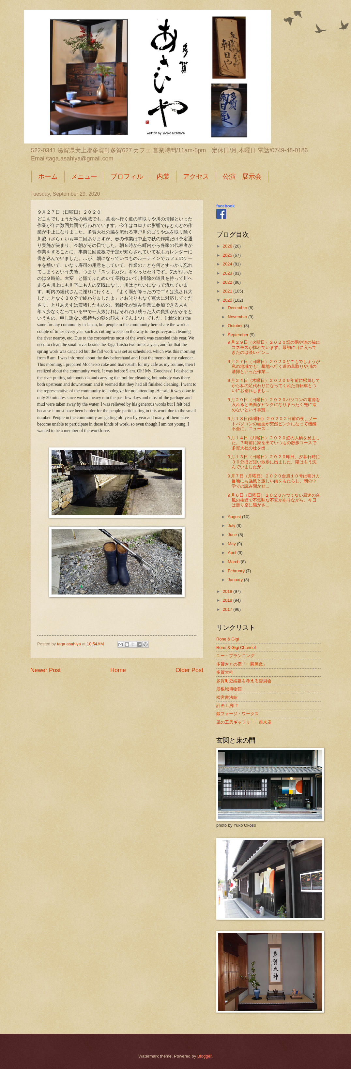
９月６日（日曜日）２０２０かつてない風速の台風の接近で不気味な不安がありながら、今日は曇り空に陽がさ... (273, 500)
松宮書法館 (226, 697)
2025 (228, 255)
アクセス (196, 176)
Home (118, 670)
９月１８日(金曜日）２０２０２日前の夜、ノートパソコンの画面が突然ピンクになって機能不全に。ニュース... (272, 423)
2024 (228, 264)
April (232, 552)
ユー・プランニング (235, 655)
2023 (228, 273)
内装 (163, 176)
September (239, 334)
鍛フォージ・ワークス (237, 713)
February (237, 570)
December (238, 307)
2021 (228, 291)
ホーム (48, 176)
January (236, 579)
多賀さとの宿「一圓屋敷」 (241, 664)
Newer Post (45, 670)
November (238, 316)
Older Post (189, 670)
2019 (228, 591)
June (233, 534)
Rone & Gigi (227, 639)
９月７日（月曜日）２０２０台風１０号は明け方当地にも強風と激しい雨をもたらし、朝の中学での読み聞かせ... (273, 481)
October (236, 325)
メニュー (84, 176)
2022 (228, 282)
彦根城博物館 (229, 688)
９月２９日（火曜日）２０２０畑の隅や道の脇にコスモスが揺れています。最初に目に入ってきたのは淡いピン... (273, 347)
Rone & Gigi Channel (236, 647)
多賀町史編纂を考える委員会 (243, 680)
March (234, 561)
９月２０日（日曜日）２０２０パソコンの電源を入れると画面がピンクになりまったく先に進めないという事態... (273, 404)
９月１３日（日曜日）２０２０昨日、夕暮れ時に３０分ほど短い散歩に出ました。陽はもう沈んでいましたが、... (273, 461)
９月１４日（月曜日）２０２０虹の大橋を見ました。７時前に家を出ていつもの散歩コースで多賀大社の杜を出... (273, 442)
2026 (228, 246)
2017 (228, 609)
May (232, 543)
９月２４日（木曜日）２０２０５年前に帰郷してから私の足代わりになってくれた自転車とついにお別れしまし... (273, 385)
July (232, 525)
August (235, 516)
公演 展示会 (242, 176)
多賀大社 (224, 672)
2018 (228, 600)
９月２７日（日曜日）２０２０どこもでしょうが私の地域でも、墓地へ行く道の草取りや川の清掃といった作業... (273, 366)
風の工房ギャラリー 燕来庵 (243, 722)
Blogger (204, 1056)
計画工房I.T (227, 705)
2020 (228, 300)
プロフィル (127, 176)
